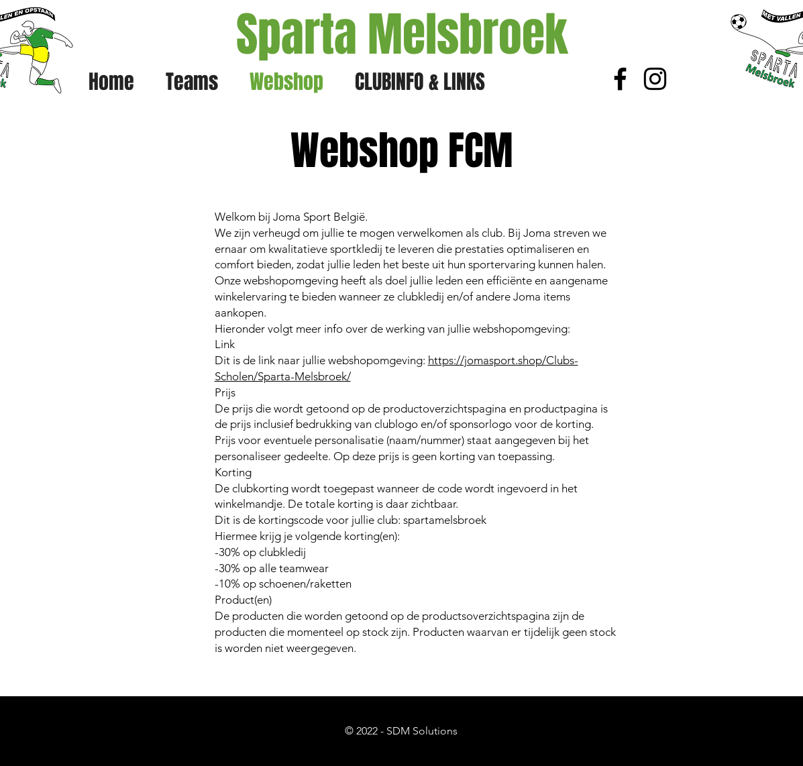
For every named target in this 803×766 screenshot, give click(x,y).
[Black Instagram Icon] (655, 79)
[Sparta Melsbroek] (402, 35)
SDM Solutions (422, 730)
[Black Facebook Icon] (620, 79)
